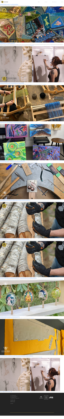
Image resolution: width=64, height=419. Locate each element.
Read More (28, 5)
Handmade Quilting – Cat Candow (9, 4)
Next (9, 391)
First (1, 391)
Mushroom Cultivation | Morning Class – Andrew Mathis (14, 238)
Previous (3, 391)
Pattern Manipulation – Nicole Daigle (10, 316)
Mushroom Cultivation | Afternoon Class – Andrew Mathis (15, 199)
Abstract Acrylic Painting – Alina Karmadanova (12, 122)
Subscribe (11, 403)
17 (7, 391)
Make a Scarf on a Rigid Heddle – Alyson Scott (12, 83)
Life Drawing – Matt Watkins (7, 43)
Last (11, 391)
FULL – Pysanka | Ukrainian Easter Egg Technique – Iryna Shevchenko (18, 277)
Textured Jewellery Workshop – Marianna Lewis (12, 160)
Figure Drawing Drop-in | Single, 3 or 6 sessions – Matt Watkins (16, 355)
